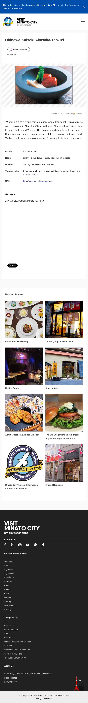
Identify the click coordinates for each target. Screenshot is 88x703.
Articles (7, 637)
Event (6, 593)
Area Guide (9, 625)
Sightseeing (9, 573)
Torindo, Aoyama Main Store (59, 341)
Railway (7, 609)
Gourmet (8, 561)
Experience (9, 577)
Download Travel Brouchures (17, 650)
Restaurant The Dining (16, 341)
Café (6, 565)
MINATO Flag (10, 606)
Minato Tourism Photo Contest (17, 642)
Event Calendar (11, 630)
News (6, 634)
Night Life (8, 569)
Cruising (7, 601)
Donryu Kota (51, 388)
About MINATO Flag (13, 654)
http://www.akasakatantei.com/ (37, 181)
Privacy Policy (10, 682)
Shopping (8, 581)
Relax (6, 585)
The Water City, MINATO (15, 658)
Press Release (10, 678)
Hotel (6, 589)
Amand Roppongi (54, 485)
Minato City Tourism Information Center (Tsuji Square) (21, 487)
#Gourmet (11, 55)
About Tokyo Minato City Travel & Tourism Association (28, 674)
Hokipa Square (12, 388)
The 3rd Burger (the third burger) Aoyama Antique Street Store (62, 436)
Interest (7, 597)
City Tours (8, 646)
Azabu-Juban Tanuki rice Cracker (22, 435)
